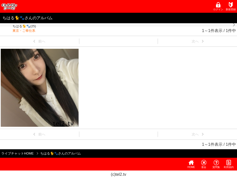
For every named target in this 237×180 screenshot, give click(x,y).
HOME (191, 164)
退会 (203, 164)
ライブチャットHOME (17, 153)
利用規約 (229, 164)
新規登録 (231, 6)
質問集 (216, 164)
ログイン (218, 6)
